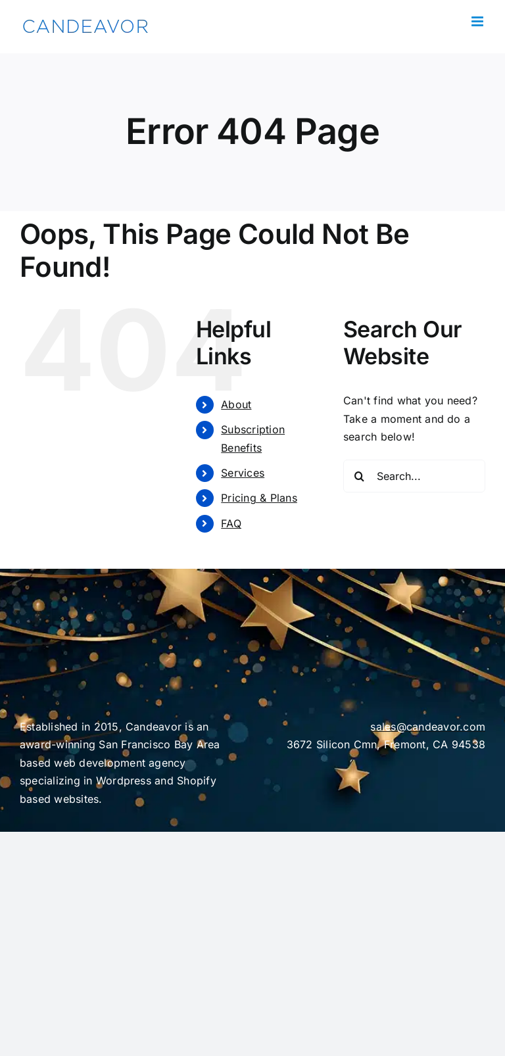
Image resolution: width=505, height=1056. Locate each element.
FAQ (231, 523)
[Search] (359, 476)
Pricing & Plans (259, 497)
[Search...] (414, 476)
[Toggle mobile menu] (478, 21)
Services (242, 472)
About (236, 404)
